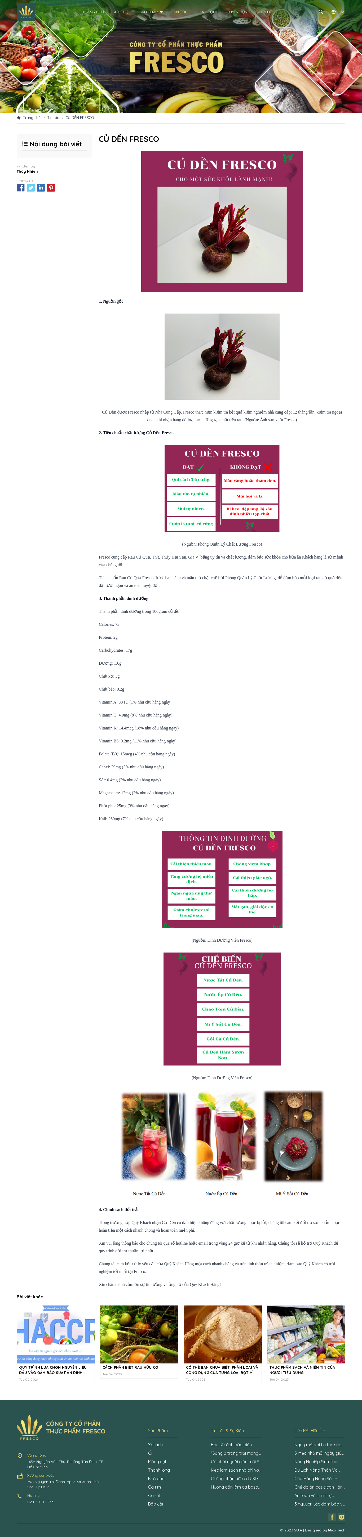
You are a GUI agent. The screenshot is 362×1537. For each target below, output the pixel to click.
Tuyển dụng (238, 12)
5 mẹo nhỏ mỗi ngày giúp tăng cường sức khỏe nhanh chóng (319, 1453)
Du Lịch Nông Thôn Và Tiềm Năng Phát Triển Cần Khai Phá (319, 1470)
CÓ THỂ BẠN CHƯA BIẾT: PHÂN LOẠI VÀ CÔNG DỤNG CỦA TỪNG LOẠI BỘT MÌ (222, 1370)
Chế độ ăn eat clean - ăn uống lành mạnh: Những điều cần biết (318, 1487)
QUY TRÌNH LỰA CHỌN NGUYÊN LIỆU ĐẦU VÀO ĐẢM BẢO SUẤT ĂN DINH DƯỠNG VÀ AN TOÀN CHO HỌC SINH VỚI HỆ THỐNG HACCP (53, 1370)
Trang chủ (93, 12)
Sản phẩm (152, 12)
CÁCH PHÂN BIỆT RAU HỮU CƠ (130, 1367)
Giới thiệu (121, 12)
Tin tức (180, 12)
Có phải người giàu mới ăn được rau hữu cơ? (236, 1462)
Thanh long (159, 1470)
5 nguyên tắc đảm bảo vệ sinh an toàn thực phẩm (319, 1504)
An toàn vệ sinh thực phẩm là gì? (314, 1496)
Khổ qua (156, 1478)
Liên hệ (265, 12)
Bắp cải (155, 1504)
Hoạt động (207, 12)
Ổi (150, 1453)
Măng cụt (157, 1461)
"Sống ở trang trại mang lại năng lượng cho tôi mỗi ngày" (236, 1453)
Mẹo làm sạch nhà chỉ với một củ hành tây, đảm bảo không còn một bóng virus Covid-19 (236, 1470)
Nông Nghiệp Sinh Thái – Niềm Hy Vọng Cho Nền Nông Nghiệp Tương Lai (317, 1462)
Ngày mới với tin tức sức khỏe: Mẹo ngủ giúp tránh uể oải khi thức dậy (319, 1445)
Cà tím (154, 1487)
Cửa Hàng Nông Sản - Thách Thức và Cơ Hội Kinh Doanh (315, 1479)
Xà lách (155, 1444)
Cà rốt (154, 1495)
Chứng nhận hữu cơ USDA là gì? (236, 1479)
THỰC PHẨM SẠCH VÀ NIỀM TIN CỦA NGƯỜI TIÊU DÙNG (302, 1370)
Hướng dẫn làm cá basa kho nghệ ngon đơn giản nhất (234, 1487)
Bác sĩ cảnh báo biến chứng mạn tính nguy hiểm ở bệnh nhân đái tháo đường (232, 1445)
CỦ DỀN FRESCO (79, 117)
